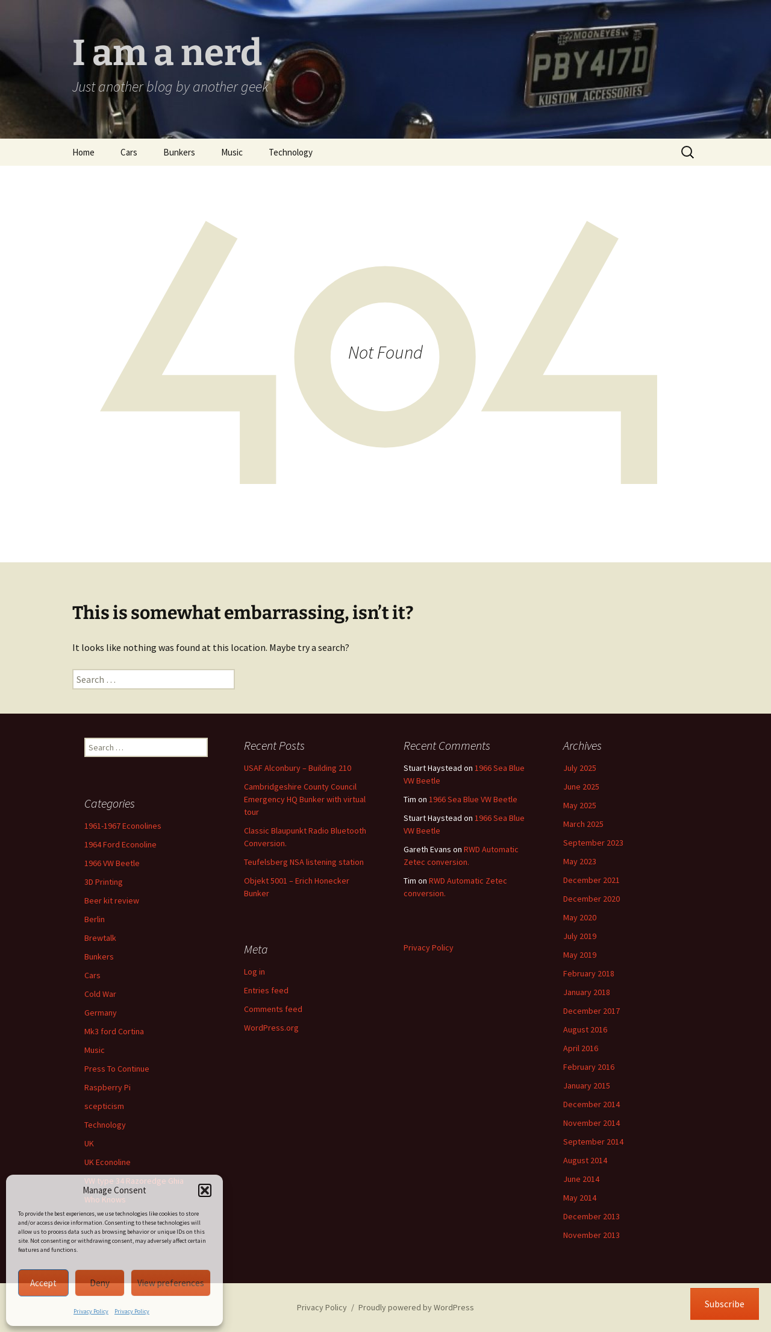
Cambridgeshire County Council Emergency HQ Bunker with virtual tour (305, 799)
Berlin (94, 919)
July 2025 (579, 767)
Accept (43, 1283)
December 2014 (591, 1104)
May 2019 (579, 954)
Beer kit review (111, 900)
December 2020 (591, 898)
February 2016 (588, 1066)
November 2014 (591, 1122)
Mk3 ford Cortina (114, 1031)
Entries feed (266, 990)
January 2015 (586, 1085)
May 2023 (579, 861)
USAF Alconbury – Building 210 (297, 767)
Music (232, 152)
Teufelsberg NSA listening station (304, 861)
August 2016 (585, 1029)
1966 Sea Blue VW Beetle (473, 799)
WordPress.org (271, 1027)
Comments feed (273, 1009)
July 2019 (579, 936)
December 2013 (591, 1216)
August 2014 (585, 1160)
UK (89, 1143)
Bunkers (179, 152)
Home (83, 152)
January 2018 (586, 992)
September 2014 (593, 1141)
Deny (100, 1283)
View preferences (170, 1283)
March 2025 (583, 823)
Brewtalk (100, 937)
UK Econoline (107, 1162)
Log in (254, 971)
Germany (100, 1012)
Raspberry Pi (107, 1087)
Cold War (100, 993)
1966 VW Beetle (112, 863)
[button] (205, 1190)
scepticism (104, 1106)
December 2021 (591, 880)
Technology (291, 152)
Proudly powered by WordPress (416, 1307)
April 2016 (580, 1048)
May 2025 (579, 805)
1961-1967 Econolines (122, 825)
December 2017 (591, 1010)
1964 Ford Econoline (120, 844)
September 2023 (593, 842)
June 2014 (581, 1178)
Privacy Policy (90, 1311)
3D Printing (103, 881)
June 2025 (581, 786)
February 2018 (588, 973)
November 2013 (591, 1235)
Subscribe (724, 1304)
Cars (128, 152)
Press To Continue (116, 1068)
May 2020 (579, 917)
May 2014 (579, 1197)
